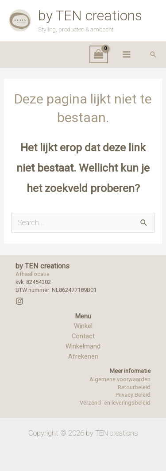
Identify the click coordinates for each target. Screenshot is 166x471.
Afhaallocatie (32, 274)
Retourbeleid (134, 387)
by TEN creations (90, 15)
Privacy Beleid (133, 394)
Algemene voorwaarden (120, 379)
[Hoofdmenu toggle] (126, 54)
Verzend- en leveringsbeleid (115, 402)
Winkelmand (83, 346)
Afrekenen (83, 356)
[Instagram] (19, 301)
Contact (83, 336)
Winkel (83, 326)
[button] (153, 54)
